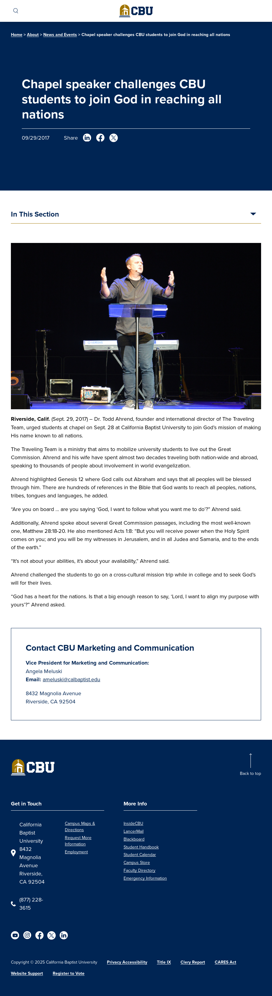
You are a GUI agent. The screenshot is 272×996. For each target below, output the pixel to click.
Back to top (250, 773)
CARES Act (225, 962)
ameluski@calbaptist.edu (71, 679)
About (33, 35)
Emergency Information (145, 878)
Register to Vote (69, 973)
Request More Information (78, 841)
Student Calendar (140, 855)
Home (16, 35)
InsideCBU (133, 823)
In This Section (35, 215)
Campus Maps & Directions (80, 826)
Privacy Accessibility (127, 962)
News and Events (60, 35)
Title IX (164, 962)
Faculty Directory (139, 870)
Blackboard (134, 839)
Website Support (27, 973)
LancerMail (134, 831)
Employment (76, 852)
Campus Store (137, 862)
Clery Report (193, 962)
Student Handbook (141, 847)
